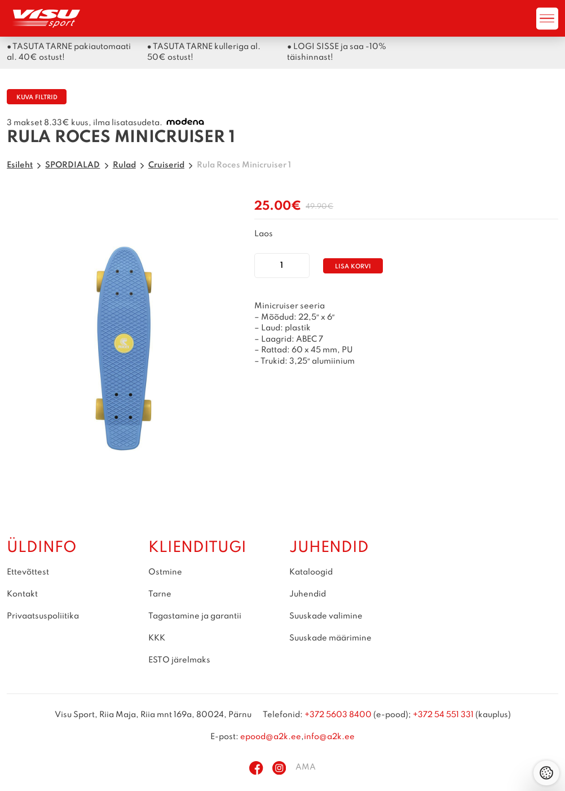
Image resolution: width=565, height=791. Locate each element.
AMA (305, 767)
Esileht (20, 165)
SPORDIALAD (72, 165)
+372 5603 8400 (338, 715)
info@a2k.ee (329, 737)
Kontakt (22, 594)
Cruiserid (166, 165)
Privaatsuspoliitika (43, 616)
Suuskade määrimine (330, 638)
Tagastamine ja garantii (194, 616)
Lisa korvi (353, 267)
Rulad (124, 165)
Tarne (159, 594)
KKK (156, 638)
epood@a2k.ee (270, 737)
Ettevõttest (28, 572)
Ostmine (165, 572)
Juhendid (307, 594)
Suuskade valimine (326, 616)
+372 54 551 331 (443, 715)
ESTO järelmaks (179, 660)
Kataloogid (311, 572)
